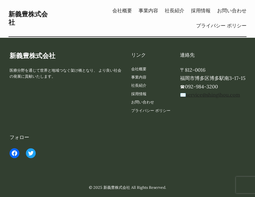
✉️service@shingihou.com (210, 95)
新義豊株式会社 (28, 18)
